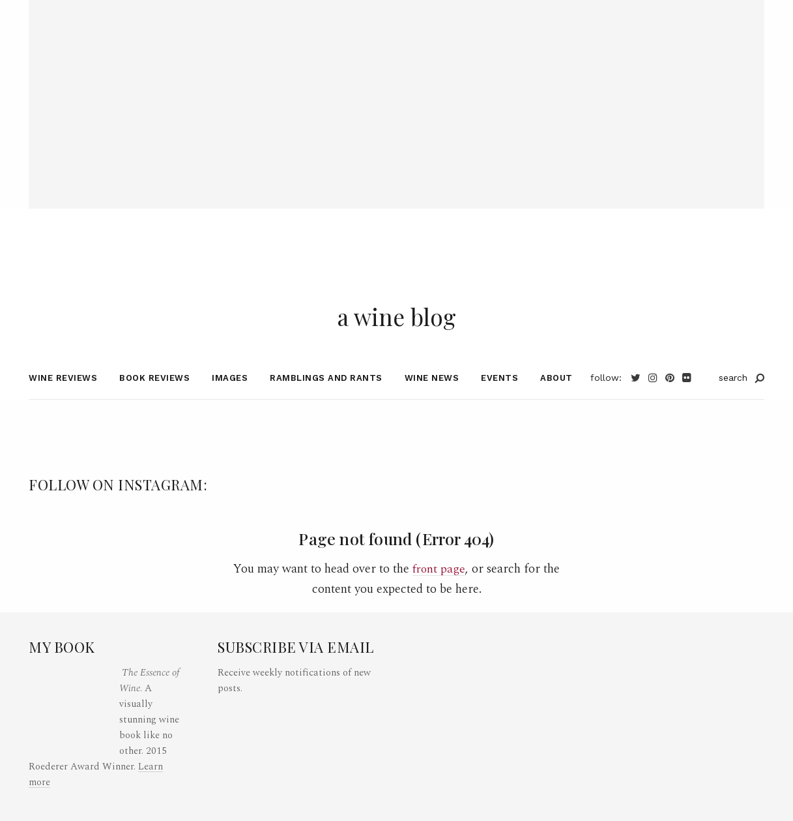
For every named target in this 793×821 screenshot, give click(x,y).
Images (230, 397)
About (556, 397)
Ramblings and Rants (326, 397)
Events (499, 397)
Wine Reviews (63, 397)
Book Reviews (154, 397)
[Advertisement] (396, 91)
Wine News (432, 397)
